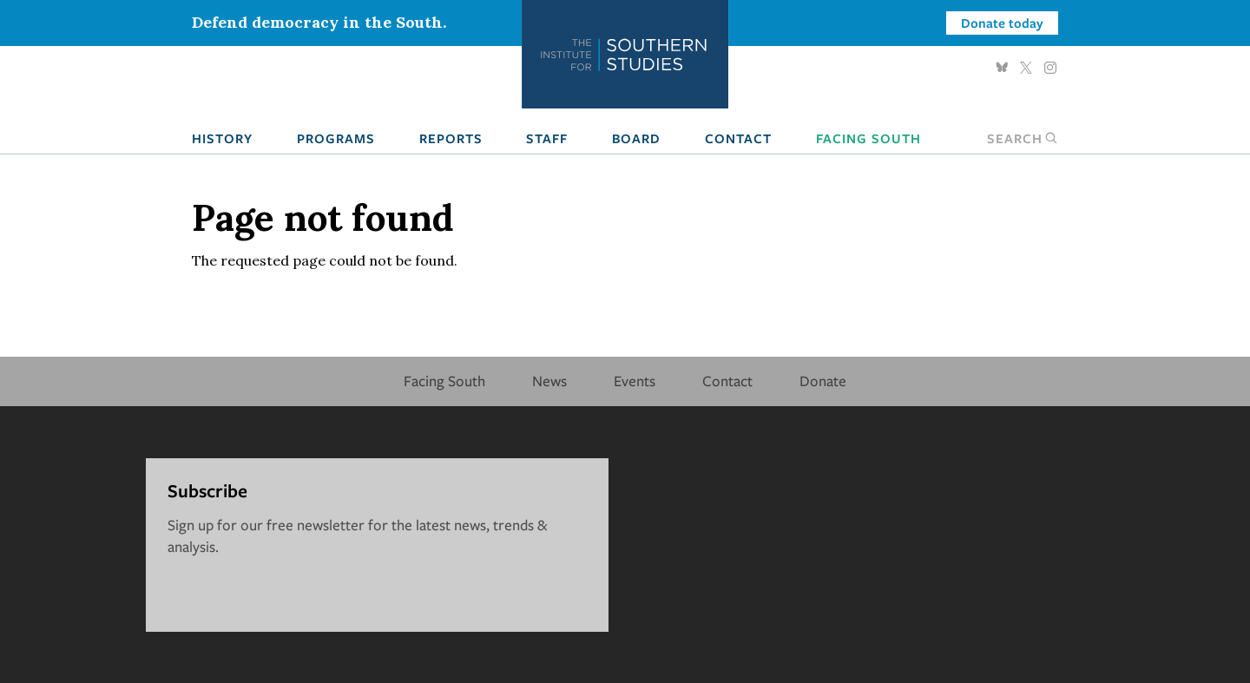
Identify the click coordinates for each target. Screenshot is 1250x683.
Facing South (868, 138)
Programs (336, 138)
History (222, 138)
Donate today (1002, 22)
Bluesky (1001, 67)
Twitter (1026, 67)
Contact (738, 138)
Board (636, 138)
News (549, 381)
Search (1022, 138)
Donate (822, 381)
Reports (451, 138)
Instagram (1050, 67)
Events (634, 381)
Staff (547, 138)
